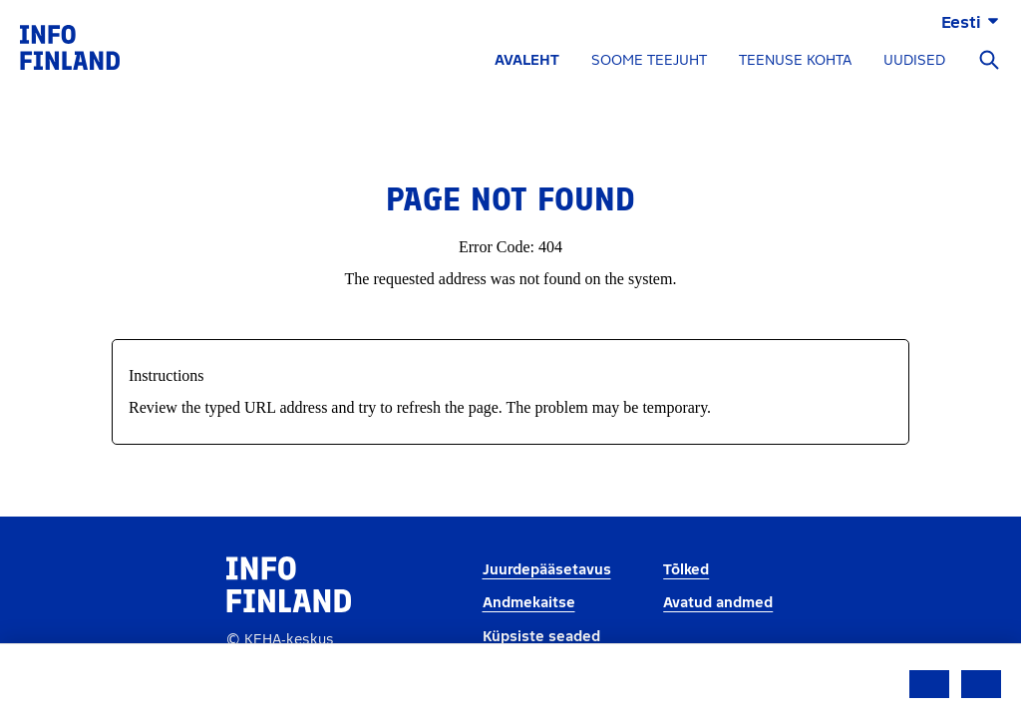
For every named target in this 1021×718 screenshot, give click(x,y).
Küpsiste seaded (541, 636)
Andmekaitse (529, 602)
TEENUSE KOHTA (795, 60)
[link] (70, 46)
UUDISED (914, 60)
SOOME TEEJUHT (649, 60)
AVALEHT (527, 60)
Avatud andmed (718, 602)
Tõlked (686, 569)
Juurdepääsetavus (547, 569)
